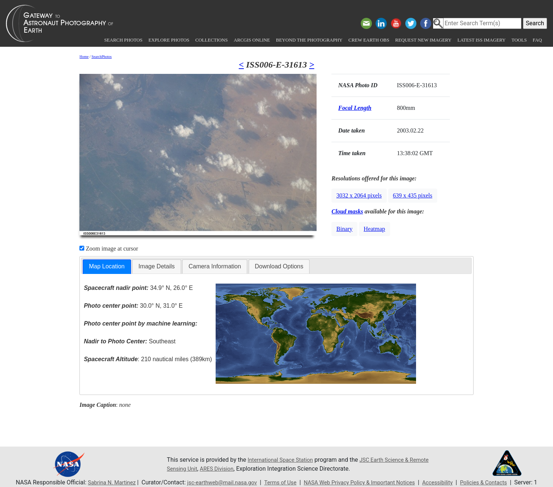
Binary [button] (344, 229)
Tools (519, 40)
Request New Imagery (423, 40)
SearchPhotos (102, 57)
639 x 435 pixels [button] (412, 195)
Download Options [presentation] (279, 266)
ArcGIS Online (252, 40)
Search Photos (123, 40)
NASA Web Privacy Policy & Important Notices (362, 482)
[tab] (107, 266)
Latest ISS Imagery (481, 40)
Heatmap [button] (374, 229)
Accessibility (447, 482)
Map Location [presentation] (107, 266)
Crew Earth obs (369, 40)
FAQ (537, 40)
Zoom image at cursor (108, 248)
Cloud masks (347, 211)
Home (83, 57)
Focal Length (354, 108)
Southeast (130, 341)
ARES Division (243, 468)
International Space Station (283, 459)
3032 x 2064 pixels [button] (359, 195)
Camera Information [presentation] (215, 266)
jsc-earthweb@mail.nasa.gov (214, 482)
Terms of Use (277, 482)
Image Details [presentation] (156, 266)
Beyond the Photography (309, 40)
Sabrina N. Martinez (98, 482)
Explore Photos (168, 40)
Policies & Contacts (496, 482)
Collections (211, 40)
